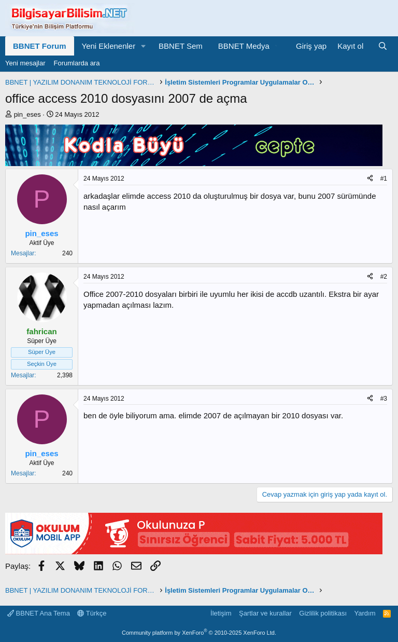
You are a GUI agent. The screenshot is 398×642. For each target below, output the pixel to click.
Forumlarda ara (77, 63)
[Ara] (383, 46)
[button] (143, 46)
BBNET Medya (243, 46)
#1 (383, 178)
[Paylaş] (370, 179)
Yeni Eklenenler (109, 46)
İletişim (220, 613)
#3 (383, 398)
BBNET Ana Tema (38, 613)
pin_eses (27, 114)
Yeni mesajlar (25, 63)
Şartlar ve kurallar (265, 613)
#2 (383, 276)
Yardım (365, 613)
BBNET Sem (181, 46)
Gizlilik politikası (323, 613)
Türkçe (91, 613)
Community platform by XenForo (199, 633)
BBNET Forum (39, 46)
